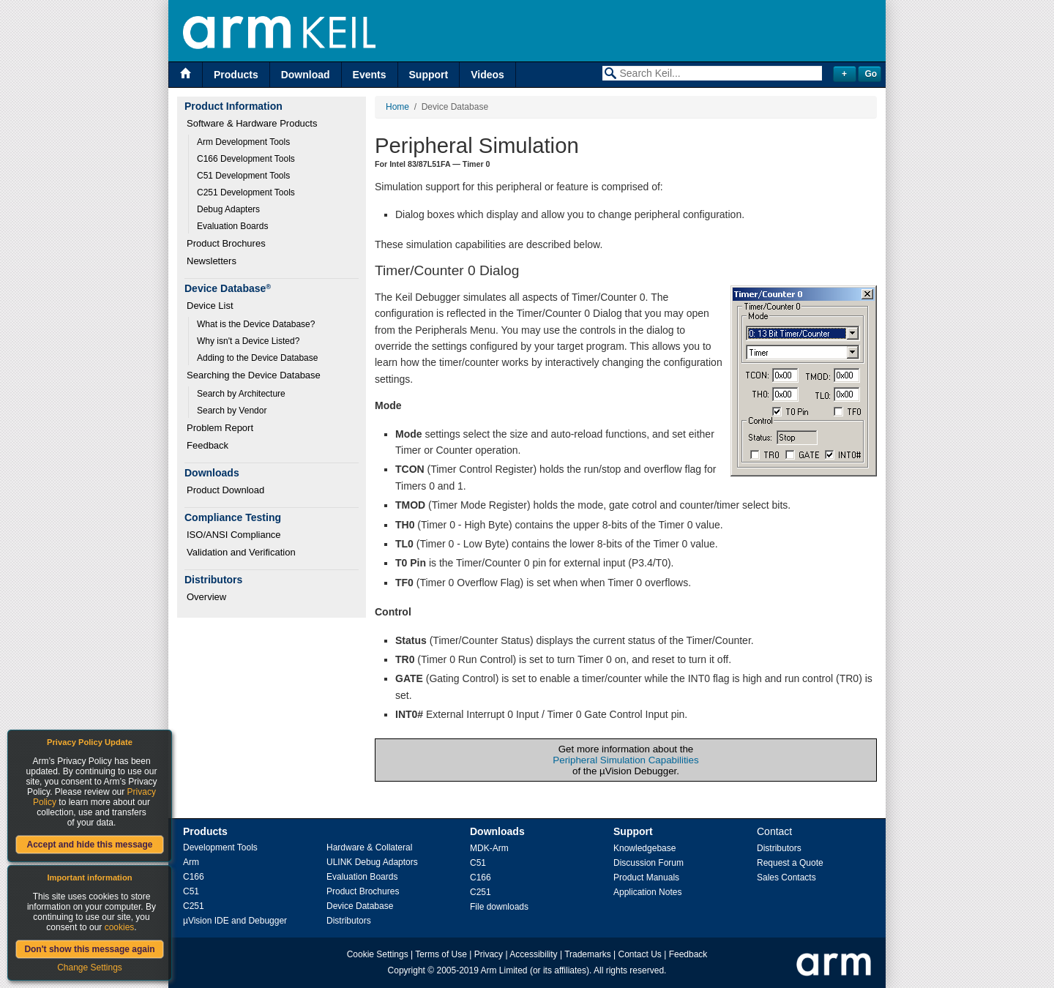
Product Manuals (646, 877)
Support (429, 75)
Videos (487, 75)
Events (369, 75)
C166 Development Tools (246, 159)
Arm (191, 862)
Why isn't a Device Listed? (248, 341)
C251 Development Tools (246, 192)
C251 (193, 906)
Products (236, 75)
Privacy (488, 954)
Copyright (406, 970)
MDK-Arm (489, 848)
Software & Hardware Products (252, 123)
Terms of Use (441, 954)
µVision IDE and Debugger (235, 921)
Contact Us (640, 954)
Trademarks (587, 954)
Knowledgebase (644, 848)
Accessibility (533, 954)
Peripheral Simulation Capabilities (625, 760)
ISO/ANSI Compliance (234, 534)
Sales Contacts (786, 877)
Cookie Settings (377, 954)
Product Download (225, 489)
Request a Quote (790, 863)
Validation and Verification (241, 552)
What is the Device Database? (256, 324)
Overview (206, 596)
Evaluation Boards (232, 226)
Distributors (348, 921)
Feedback (207, 445)
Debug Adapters (228, 209)
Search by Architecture (241, 394)
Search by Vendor (231, 410)
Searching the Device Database (254, 375)
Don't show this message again (89, 949)
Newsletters (211, 260)
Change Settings (89, 967)
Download (305, 75)
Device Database (359, 906)
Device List (210, 305)
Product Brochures (226, 243)
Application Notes (647, 892)
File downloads (499, 907)
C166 (193, 877)
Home (397, 107)
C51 (191, 891)
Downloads (497, 831)
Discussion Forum (648, 863)
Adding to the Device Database (257, 358)
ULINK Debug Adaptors (372, 862)
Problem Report (220, 427)
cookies (120, 927)
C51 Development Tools (243, 176)
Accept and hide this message (89, 844)
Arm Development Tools (243, 142)
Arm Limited (504, 970)
